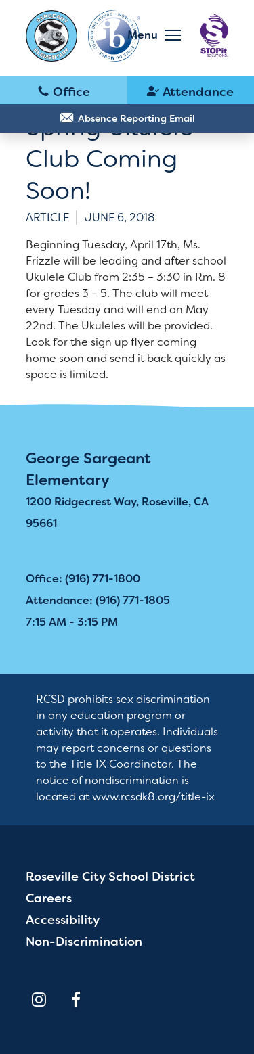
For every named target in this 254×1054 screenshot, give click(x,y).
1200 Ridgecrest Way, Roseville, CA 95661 (117, 512)
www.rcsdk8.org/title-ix (153, 796)
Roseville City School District (110, 877)
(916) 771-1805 (191, 91)
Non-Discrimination (84, 942)
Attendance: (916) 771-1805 (98, 600)
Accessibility (63, 920)
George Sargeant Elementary (88, 469)
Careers (49, 898)
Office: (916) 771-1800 (83, 579)
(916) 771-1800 (63, 91)
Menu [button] (142, 35)
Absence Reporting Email (136, 118)
